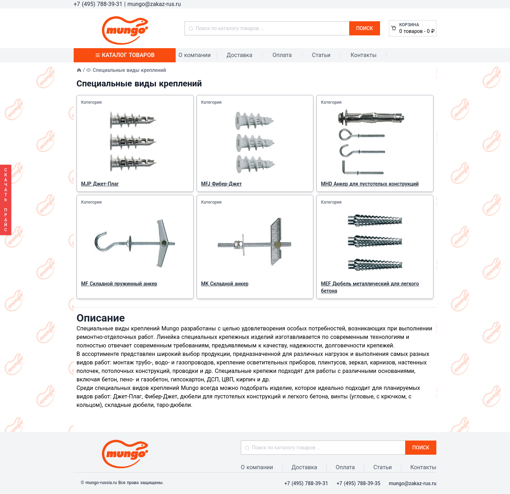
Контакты (363, 55)
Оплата (281, 55)
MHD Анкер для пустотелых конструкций (370, 184)
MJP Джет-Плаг (100, 184)
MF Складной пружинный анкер (119, 283)
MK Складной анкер (225, 283)
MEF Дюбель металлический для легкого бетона (370, 287)
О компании (194, 55)
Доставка (239, 55)
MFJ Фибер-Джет (221, 184)
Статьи (321, 55)
